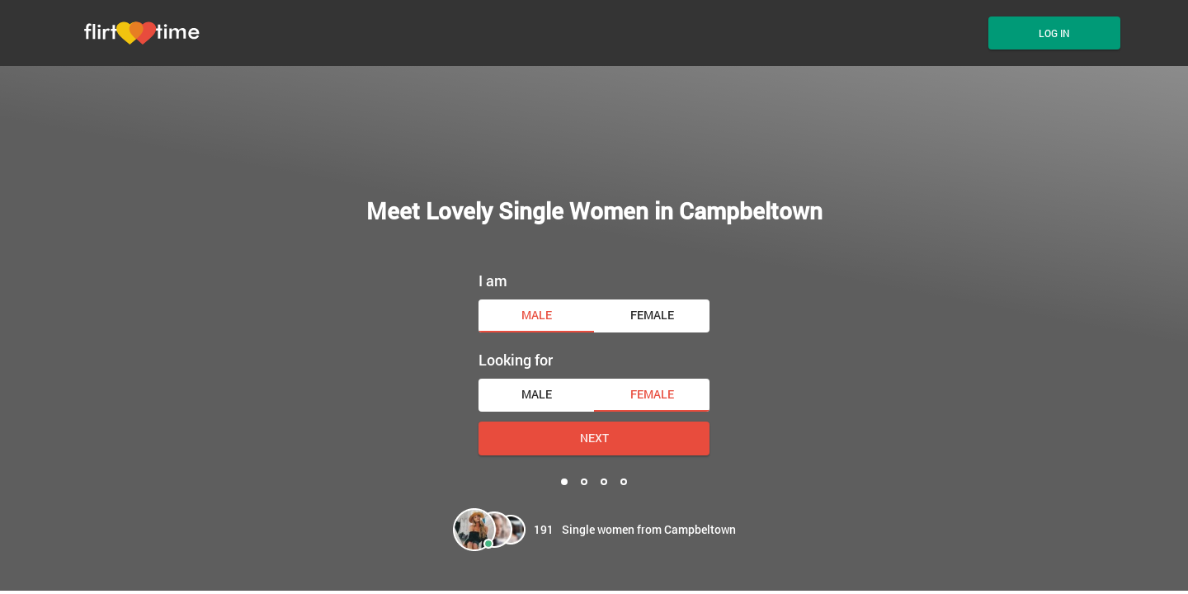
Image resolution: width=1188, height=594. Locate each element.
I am (492, 280)
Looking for (515, 360)
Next (594, 438)
